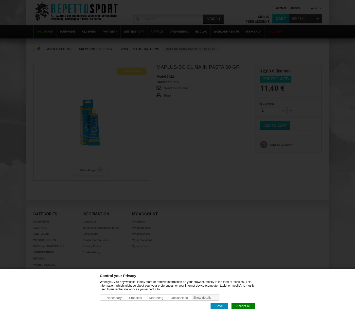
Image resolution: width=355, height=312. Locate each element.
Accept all (243, 306)
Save (219, 306)
